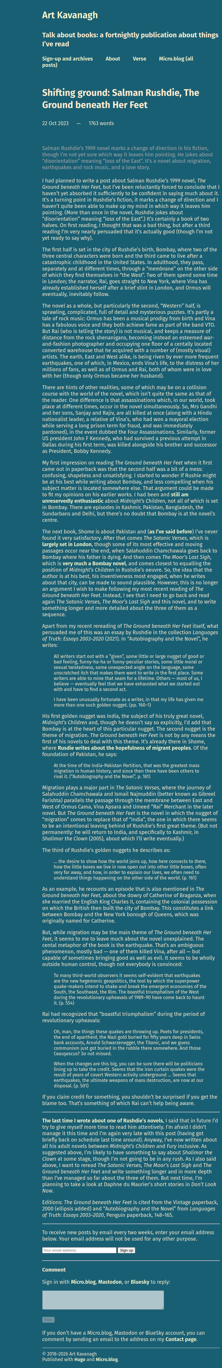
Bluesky (140, 1282)
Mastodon (110, 1282)
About (113, 59)
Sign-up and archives (67, 59)
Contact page (181, 1343)
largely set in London (67, 544)
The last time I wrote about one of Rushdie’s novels (102, 1121)
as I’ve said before (170, 531)
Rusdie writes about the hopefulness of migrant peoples (124, 748)
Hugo (80, 1363)
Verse (139, 59)
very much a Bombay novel (94, 563)
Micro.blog (83, 1282)
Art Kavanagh (70, 15)
